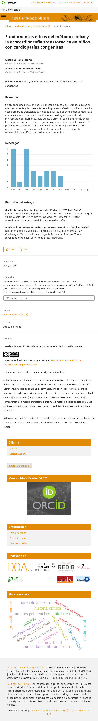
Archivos (19, 26)
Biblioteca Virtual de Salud (79, 2)
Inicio (8, 26)
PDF (25, 249)
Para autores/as (17, 538)
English (13, 448)
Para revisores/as (18, 543)
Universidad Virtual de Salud (46, 2)
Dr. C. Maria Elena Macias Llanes (26, 667)
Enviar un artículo (19, 465)
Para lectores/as (17, 532)
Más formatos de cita (16, 298)
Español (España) (18, 453)
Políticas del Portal (18, 683)
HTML (11, 249)
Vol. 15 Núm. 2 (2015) (39, 26)
